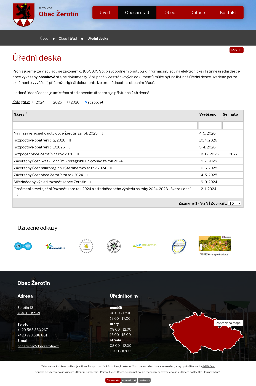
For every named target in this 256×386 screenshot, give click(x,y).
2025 (57, 102)
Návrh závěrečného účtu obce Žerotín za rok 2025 (59, 134)
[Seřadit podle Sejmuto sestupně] (225, 119)
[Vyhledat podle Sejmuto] (232, 126)
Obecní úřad (137, 12)
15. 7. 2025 (208, 161)
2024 (40, 102)
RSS (235, 52)
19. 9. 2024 (208, 182)
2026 (75, 102)
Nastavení (150, 378)
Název (19, 114)
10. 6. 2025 (208, 168)
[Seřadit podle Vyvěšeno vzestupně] (201, 118)
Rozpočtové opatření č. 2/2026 (43, 140)
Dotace (197, 12)
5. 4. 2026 (207, 147)
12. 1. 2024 (207, 189)
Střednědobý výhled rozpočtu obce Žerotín (53, 182)
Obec (169, 12)
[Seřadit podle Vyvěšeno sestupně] (201, 119)
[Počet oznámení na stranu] (234, 202)
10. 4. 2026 (208, 140)
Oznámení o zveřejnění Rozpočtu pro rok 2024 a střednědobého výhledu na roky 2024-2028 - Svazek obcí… (103, 191)
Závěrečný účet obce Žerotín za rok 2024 (52, 175)
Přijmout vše (106, 378)
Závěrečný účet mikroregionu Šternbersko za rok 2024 (63, 168)
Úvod (105, 12)
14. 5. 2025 (208, 175)
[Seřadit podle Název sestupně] (26, 114)
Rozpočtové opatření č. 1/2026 (43, 147)
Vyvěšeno (208, 114)
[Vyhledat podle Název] (105, 126)
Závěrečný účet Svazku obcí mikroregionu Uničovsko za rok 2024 (72, 161)
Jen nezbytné (129, 378)
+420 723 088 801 (32, 335)
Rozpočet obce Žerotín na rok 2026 (47, 154)
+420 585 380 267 (32, 329)
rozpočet (95, 102)
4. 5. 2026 (207, 134)
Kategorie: (21, 102)
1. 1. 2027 (230, 154)
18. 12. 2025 (209, 154)
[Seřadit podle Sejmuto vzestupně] (225, 118)
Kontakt (228, 12)
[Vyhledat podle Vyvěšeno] (210, 126)
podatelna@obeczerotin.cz (38, 346)
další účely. (208, 363)
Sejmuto (230, 114)
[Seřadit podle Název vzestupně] (26, 112)
